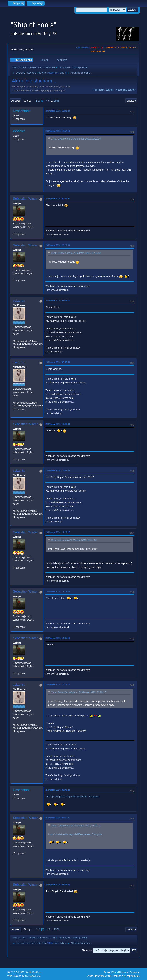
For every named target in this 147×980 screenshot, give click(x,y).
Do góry (16, 929)
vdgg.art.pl (97, 47)
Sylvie (63, 73)
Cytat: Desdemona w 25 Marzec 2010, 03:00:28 (75, 825)
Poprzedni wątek (103, 89)
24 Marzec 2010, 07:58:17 (57, 300)
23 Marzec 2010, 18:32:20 (57, 111)
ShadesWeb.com (33, 976)
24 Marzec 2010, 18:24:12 (57, 684)
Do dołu (15, 101)
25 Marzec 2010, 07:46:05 (57, 818)
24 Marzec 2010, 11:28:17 (57, 532)
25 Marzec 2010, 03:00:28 (57, 790)
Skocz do (87, 950)
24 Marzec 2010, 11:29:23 (57, 591)
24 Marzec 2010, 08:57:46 (57, 362)
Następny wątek (125, 89)
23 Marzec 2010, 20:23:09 (57, 245)
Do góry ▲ (135, 972)
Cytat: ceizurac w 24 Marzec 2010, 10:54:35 (74, 540)
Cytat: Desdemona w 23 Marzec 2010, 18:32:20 (75, 138)
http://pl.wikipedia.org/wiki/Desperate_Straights (72, 796)
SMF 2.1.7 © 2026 (15, 972)
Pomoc (107, 972)
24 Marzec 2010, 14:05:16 (57, 638)
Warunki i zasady (120, 972)
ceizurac (19, 300)
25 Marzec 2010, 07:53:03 (57, 884)
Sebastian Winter (25, 199)
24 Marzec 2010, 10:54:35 (57, 470)
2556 (56, 100)
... (52, 100)
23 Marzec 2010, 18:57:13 (57, 131)
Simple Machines (33, 972)
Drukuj (131, 101)
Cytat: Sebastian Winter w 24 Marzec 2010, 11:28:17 (78, 692)
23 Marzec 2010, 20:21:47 (57, 198)
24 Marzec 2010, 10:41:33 (57, 424)
